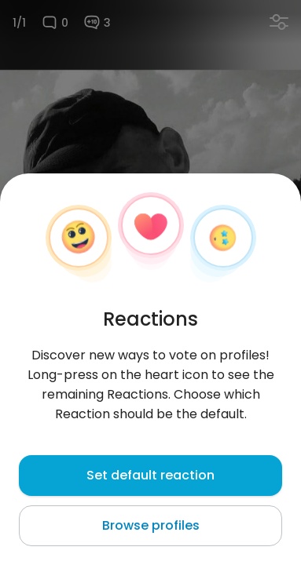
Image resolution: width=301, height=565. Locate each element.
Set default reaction (150, 475)
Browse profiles (151, 525)
